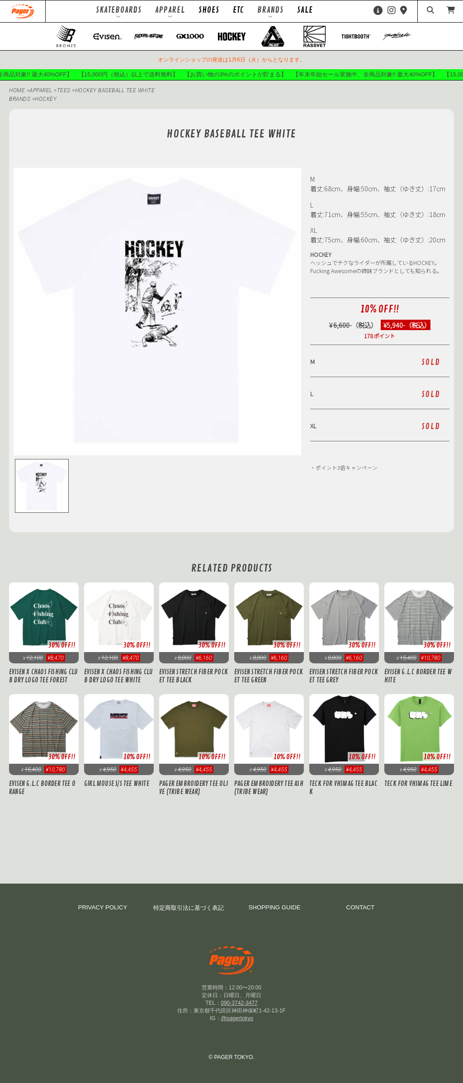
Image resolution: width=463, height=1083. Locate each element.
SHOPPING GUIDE (274, 907)
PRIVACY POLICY (103, 907)
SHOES (208, 10)
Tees (64, 90)
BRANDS (19, 99)
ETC (238, 10)
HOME (17, 90)
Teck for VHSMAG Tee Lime (418, 784)
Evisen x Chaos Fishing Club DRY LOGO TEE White (118, 676)
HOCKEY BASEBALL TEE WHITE (115, 90)
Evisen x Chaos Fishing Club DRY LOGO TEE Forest (43, 676)
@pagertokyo (237, 1018)
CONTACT (360, 907)
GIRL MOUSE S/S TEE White (116, 784)
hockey (46, 99)
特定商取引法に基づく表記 (188, 907)
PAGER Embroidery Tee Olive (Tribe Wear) (193, 788)
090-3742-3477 (239, 1003)
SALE (305, 10)
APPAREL (41, 90)
